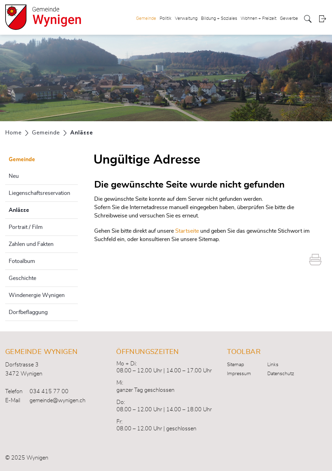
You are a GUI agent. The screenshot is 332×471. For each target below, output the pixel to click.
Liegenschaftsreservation (39, 193)
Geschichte (22, 278)
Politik (165, 18)
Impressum (239, 373)
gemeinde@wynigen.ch (58, 400)
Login (322, 19)
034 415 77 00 (49, 391)
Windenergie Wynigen (37, 295)
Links (272, 364)
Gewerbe (289, 18)
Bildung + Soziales (219, 18)
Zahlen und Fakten (31, 244)
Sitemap (235, 364)
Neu (14, 176)
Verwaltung (186, 18)
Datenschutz (280, 373)
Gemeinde (146, 18)
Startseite (187, 231)
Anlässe (36, 209)
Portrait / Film (26, 227)
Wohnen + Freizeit (258, 18)
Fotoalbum (22, 261)
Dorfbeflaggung (28, 312)
